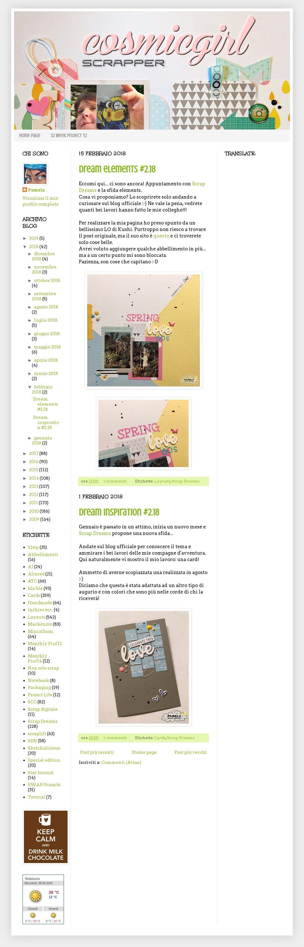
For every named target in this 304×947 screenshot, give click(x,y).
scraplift (37, 733)
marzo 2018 (46, 373)
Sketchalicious (44, 748)
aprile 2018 (46, 360)
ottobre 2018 (47, 280)
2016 (34, 461)
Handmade (40, 602)
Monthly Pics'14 (37, 658)
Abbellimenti (43, 554)
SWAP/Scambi (44, 784)
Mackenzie (40, 624)
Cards (160, 737)
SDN (32, 740)
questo (161, 236)
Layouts (162, 481)
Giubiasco (31, 878)
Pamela (36, 190)
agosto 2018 (46, 307)
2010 (34, 511)
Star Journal (41, 772)
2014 (34, 478)
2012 (34, 494)
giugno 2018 (47, 333)
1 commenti (115, 481)
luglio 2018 (45, 320)
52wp (33, 547)
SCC (32, 701)
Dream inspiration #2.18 (119, 512)
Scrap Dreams (185, 481)
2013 (34, 486)
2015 (34, 469)
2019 (34, 238)
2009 (34, 519)
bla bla (35, 588)
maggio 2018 (47, 347)
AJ (30, 566)
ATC (32, 581)
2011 (34, 502)
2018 (34, 246)
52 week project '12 (69, 135)
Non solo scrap (43, 668)
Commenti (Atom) (121, 762)
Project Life (40, 694)
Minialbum (40, 631)
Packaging (39, 687)
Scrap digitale (43, 709)
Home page (29, 135)
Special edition (44, 760)
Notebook (38, 680)
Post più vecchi (191, 752)
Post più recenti (97, 752)
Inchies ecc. (40, 609)
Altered (36, 574)
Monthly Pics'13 (45, 643)
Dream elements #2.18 (117, 169)
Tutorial (36, 797)
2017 (34, 453)
